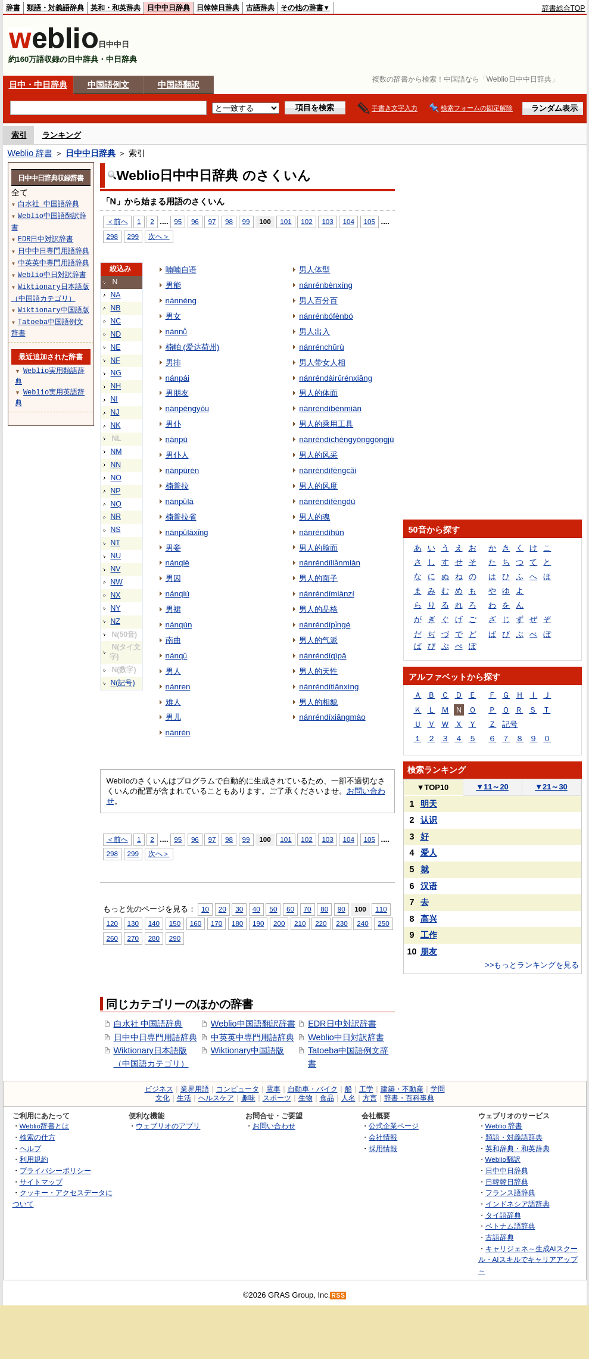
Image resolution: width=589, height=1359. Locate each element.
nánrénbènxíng (326, 285)
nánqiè (177, 562)
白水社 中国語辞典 (148, 1023)
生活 (184, 1098)
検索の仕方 (37, 1137)
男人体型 (314, 269)
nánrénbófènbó (326, 316)
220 (320, 923)
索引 (19, 134)
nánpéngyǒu (188, 408)
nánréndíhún (321, 532)
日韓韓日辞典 (218, 7)
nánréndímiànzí (326, 593)
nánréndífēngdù (327, 501)
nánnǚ (177, 331)
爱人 (428, 852)
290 (174, 938)
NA (116, 295)
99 (246, 221)
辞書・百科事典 (409, 1098)
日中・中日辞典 (38, 84)
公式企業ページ (394, 1126)
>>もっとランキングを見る (532, 964)
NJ (115, 412)
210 (300, 923)
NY (116, 608)
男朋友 (177, 392)
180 (237, 923)
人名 (348, 1098)
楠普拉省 (181, 516)
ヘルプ (30, 1148)
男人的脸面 (318, 547)
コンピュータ (237, 1089)
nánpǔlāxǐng (187, 532)
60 (290, 909)
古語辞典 (260, 7)
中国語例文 (108, 84)
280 (154, 938)
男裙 (173, 609)
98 (229, 221)
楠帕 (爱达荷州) (193, 347)
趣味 (248, 1098)
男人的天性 (318, 671)
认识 (428, 820)
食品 (327, 1098)
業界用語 (194, 1089)
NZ (115, 621)
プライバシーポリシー (55, 1170)
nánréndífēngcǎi (327, 470)
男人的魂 (314, 516)
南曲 (173, 640)
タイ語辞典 (503, 1215)
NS (116, 529)
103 (327, 221)
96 (195, 221)
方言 (370, 1098)
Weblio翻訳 (503, 1159)
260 (112, 938)
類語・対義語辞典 (55, 7)
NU (116, 556)
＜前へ (117, 221)
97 (212, 221)
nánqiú (177, 593)
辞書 (13, 7)
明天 (428, 803)
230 (341, 923)
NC (116, 321)
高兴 (428, 918)
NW (117, 582)
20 (222, 909)
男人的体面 (318, 392)
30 (239, 909)
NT (115, 543)
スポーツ (277, 1098)
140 (154, 923)
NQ (116, 504)
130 (133, 923)
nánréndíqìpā (322, 655)
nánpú (177, 439)
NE (116, 347)
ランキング (61, 134)
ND (116, 334)
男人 (173, 671)
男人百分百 (318, 300)
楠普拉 (177, 485)
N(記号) (123, 683)
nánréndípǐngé (324, 624)
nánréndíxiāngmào (332, 717)
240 (362, 923)
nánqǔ (177, 655)
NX (116, 595)
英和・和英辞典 (116, 7)
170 (216, 923)
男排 (173, 362)
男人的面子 (318, 578)
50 (273, 909)
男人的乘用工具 (326, 423)
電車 (273, 1089)
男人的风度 (318, 485)
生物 (305, 1098)
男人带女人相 (322, 362)
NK (116, 425)
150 (174, 923)
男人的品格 (318, 609)
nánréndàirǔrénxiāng (335, 378)
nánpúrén (183, 470)
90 (341, 909)
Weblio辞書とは (44, 1126)
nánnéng (181, 300)
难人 (173, 702)
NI (114, 399)
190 (258, 923)
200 (279, 923)
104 (348, 221)
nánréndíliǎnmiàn (329, 562)
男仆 (173, 423)
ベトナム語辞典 (510, 1226)
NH (116, 386)
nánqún (179, 624)
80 (324, 909)
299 (133, 236)
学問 (438, 1089)
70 (307, 909)
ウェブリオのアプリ (168, 1126)
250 (383, 923)
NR (116, 516)
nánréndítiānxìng (329, 686)
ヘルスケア (216, 1098)
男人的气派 (318, 640)
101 (285, 221)
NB (116, 308)
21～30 (551, 786)
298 (112, 236)
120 (112, 923)
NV (116, 569)
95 (178, 221)
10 (205, 909)
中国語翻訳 (179, 84)
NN (116, 465)
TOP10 (433, 787)
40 (256, 909)
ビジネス (159, 1089)
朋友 (428, 951)
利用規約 (34, 1159)
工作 (428, 935)
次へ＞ (159, 236)
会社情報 (383, 1137)
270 (133, 938)
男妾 (173, 547)
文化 (162, 1098)
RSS (338, 1295)
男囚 (173, 578)
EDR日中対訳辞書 (342, 1023)
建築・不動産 (402, 1089)
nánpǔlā (180, 501)
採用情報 (383, 1148)
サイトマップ (41, 1182)
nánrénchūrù (321, 347)
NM (116, 451)
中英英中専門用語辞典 (252, 1037)
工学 (366, 1089)
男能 (173, 285)
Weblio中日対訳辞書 (346, 1037)
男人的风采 (318, 454)
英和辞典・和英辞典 (517, 1148)
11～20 (492, 786)
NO (116, 478)
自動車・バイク (313, 1089)
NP (116, 491)
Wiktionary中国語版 (247, 1050)
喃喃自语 (181, 269)
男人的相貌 (318, 702)
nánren (178, 686)
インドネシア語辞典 (517, 1204)
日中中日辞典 (168, 7)
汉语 (428, 886)
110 (381, 909)
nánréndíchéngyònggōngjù (346, 439)
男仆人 (177, 454)
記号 (510, 724)
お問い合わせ (274, 1126)
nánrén (178, 732)
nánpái (177, 378)
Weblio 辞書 (30, 153)
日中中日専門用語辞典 (155, 1037)
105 (369, 221)
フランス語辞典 (510, 1192)
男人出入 (314, 331)
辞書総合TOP (563, 8)
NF (115, 360)
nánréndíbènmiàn (330, 408)
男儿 (173, 717)
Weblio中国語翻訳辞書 (253, 1023)
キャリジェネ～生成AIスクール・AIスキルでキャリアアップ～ (528, 1259)
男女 (173, 316)
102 (306, 221)
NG (116, 373)
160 (195, 923)
